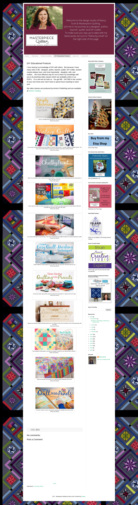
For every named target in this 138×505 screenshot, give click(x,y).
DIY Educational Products (62, 56)
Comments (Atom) (38, 486)
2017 (91, 345)
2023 (91, 317)
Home (27, 56)
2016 (91, 348)
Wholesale (35, 56)
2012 (91, 350)
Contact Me (84, 56)
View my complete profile (103, 359)
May (92, 329)
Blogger (83, 496)
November (94, 318)
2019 (91, 341)
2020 (91, 339)
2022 (91, 334)
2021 (91, 336)
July (92, 327)
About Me (75, 56)
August (93, 325)
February (93, 331)
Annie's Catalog (35, 91)
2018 (91, 343)
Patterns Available (46, 56)
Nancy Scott (102, 357)
